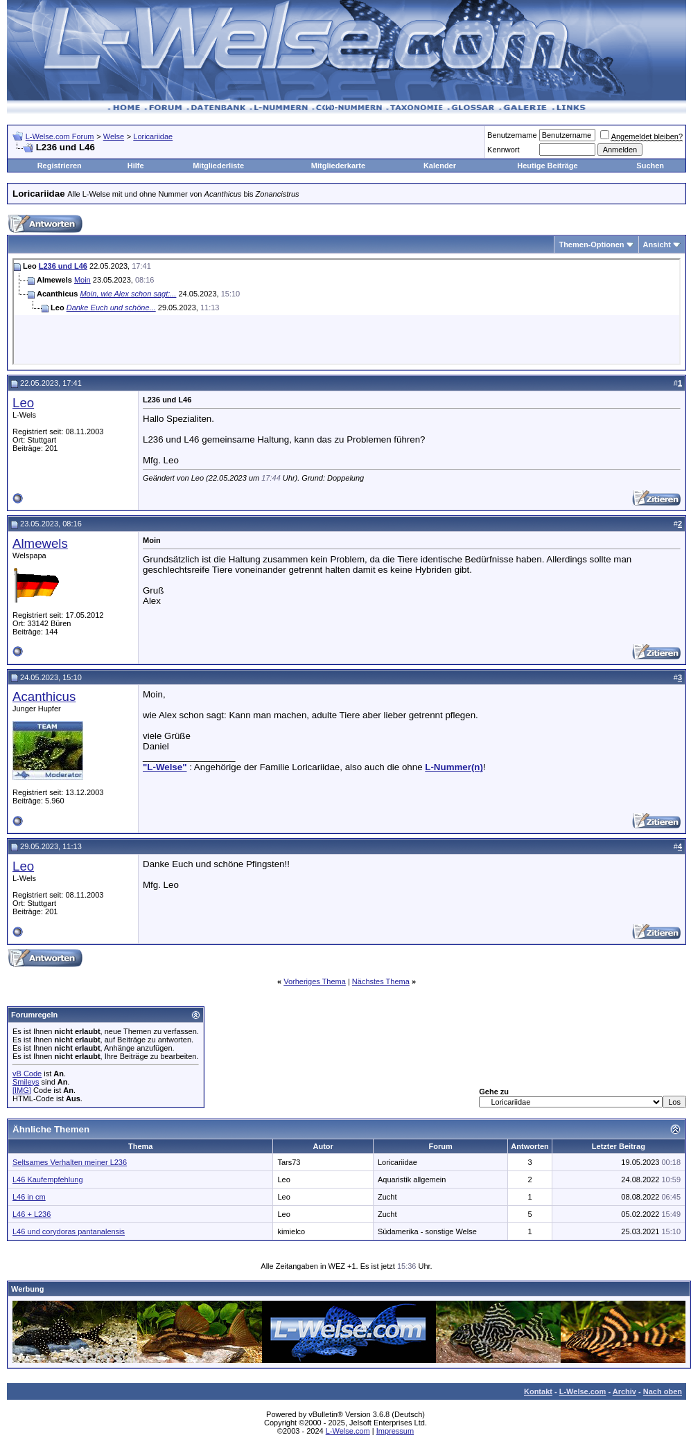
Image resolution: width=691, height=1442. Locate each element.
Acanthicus (44, 696)
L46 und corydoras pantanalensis (68, 1231)
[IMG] (21, 1090)
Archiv (624, 1391)
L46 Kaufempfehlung (47, 1179)
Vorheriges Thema (314, 981)
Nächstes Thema (381, 981)
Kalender (439, 165)
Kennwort (503, 149)
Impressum (395, 1431)
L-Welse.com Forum (60, 136)
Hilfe (136, 165)
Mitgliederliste (218, 165)
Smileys (26, 1082)
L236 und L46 (63, 266)
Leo (23, 402)
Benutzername (512, 135)
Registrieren (59, 165)
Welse (113, 136)
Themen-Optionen (591, 244)
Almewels (40, 543)
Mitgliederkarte (338, 165)
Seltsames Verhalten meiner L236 (69, 1162)
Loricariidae (153, 136)
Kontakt (538, 1391)
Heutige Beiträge (547, 165)
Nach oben (662, 1391)
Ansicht (657, 244)
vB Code (27, 1073)
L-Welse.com (582, 1391)
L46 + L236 (31, 1214)
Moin (82, 280)
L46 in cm (29, 1197)
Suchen (650, 165)
